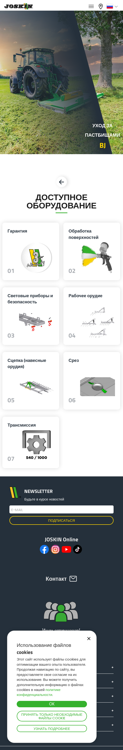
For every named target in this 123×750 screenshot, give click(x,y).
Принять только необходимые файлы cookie (51, 716)
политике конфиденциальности (39, 692)
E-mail (17, 510)
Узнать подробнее (51, 728)
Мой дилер (101, 6)
